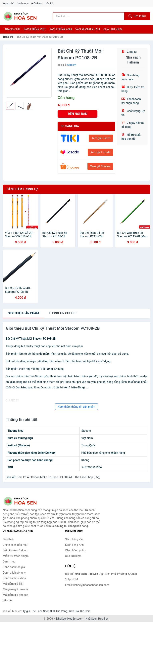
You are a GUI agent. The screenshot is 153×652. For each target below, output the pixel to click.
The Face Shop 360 (43, 611)
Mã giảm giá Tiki (13, 583)
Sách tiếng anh (60, 29)
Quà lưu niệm (112, 29)
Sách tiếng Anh (74, 544)
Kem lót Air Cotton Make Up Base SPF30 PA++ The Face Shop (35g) (58, 477)
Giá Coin (85, 611)
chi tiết (63, 313)
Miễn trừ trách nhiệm (15, 556)
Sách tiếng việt (35, 29)
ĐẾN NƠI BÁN (77, 114)
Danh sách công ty (14, 572)
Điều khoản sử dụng (15, 550)
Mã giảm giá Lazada (15, 589)
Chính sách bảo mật (15, 544)
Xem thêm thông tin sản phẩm (76, 406)
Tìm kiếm (137, 16)
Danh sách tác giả (14, 567)
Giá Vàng (61, 611)
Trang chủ (8, 3)
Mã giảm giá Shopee (15, 594)
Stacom (71, 64)
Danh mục (23, 3)
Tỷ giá (26, 611)
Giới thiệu (36, 3)
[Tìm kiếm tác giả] (89, 16)
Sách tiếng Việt (74, 539)
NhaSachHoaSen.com (69, 618)
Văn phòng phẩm (87, 29)
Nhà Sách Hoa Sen (97, 618)
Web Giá (74, 611)
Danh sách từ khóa (14, 578)
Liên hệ (49, 3)
